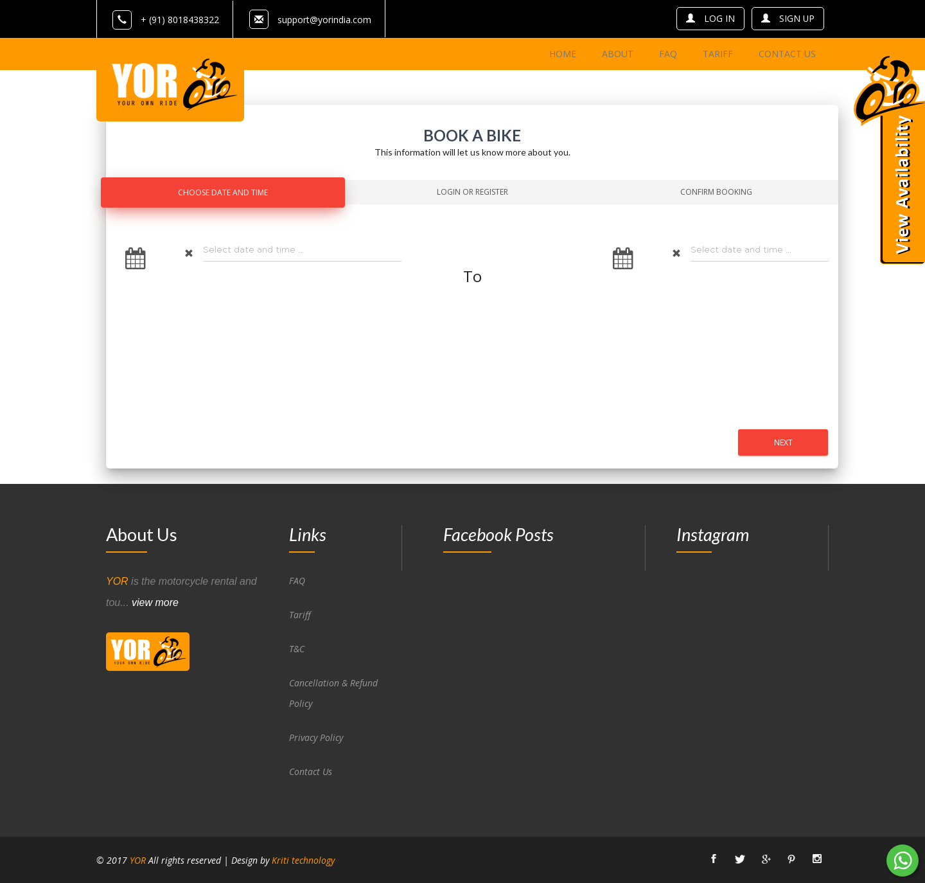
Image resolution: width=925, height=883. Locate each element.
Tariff (300, 614)
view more (155, 601)
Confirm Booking (716, 191)
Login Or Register (472, 191)
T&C (296, 648)
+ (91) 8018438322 (165, 19)
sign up (788, 18)
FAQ (297, 580)
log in (709, 18)
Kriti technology (303, 859)
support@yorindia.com (324, 19)
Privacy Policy (316, 737)
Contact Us (311, 771)
